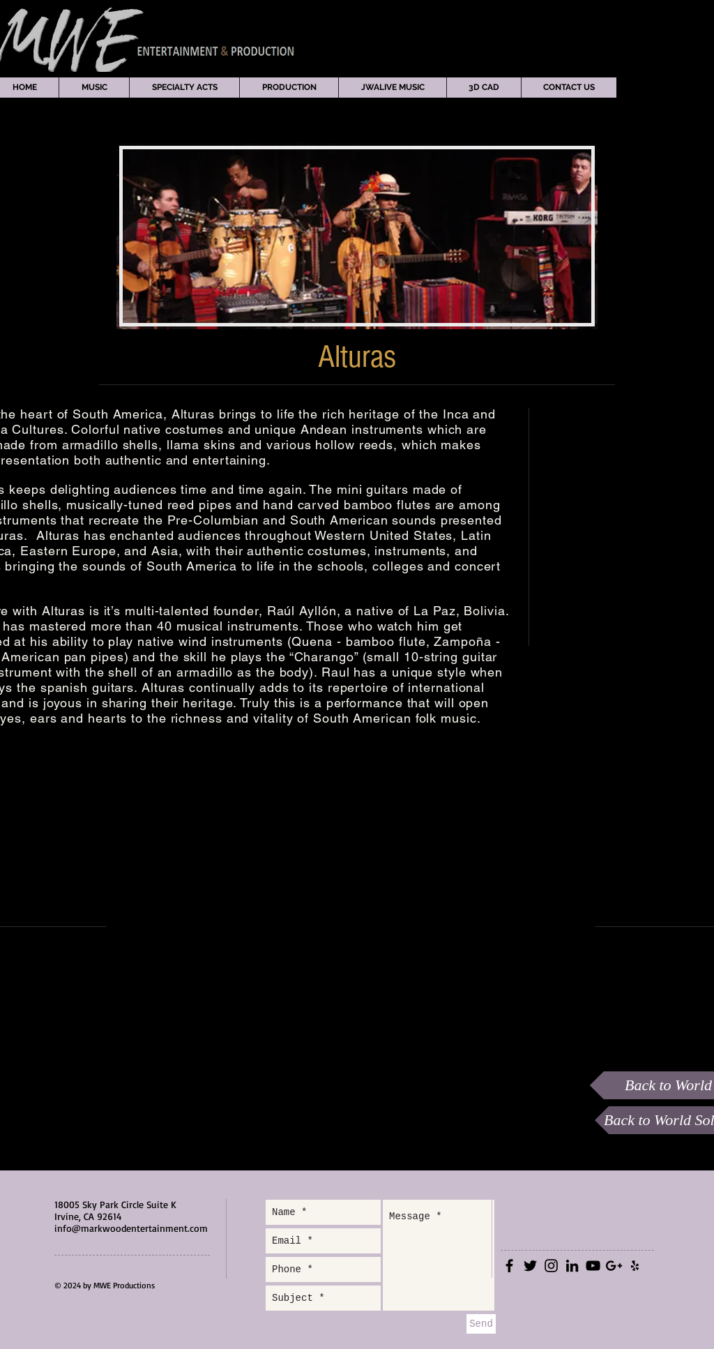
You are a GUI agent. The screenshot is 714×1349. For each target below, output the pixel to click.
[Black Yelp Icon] (635, 1265)
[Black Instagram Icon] (551, 1265)
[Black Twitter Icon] (530, 1265)
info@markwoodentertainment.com (131, 1228)
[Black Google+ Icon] (614, 1265)
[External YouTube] (350, 926)
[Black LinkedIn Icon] (572, 1265)
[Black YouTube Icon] (593, 1265)
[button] (94, 87)
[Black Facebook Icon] (509, 1265)
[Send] (481, 1324)
